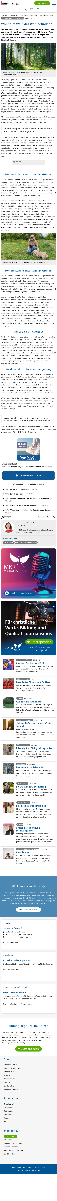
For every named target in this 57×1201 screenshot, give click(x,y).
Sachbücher (9, 1072)
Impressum (16, 1168)
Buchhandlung (10, 1154)
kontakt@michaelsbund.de (16, 932)
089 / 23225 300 (11, 937)
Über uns (8, 1140)
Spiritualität (9, 1111)
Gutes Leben (9, 1108)
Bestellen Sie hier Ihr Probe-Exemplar (18, 1004)
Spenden (10, 1136)
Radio (6, 1118)
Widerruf (32, 1170)
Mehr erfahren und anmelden (28, 909)
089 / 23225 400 (11, 935)
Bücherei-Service (11, 1089)
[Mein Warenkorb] (38, 9)
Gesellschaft (9, 1104)
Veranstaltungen (11, 1147)
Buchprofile (9, 1086)
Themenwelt (9, 1079)
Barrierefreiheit (22, 1170)
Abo (6, 1122)
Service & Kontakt (10, 943)
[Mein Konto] (25, 9)
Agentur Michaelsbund (13, 1150)
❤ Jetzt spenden (42, 3)
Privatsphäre (40, 1168)
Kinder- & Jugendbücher (14, 1068)
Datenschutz (27, 1168)
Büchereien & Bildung (13, 1143)
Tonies (7, 1075)
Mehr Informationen (11, 969)
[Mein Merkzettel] (31, 9)
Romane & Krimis (11, 1065)
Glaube (7, 1082)
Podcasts (8, 1115)
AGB (40, 1170)
